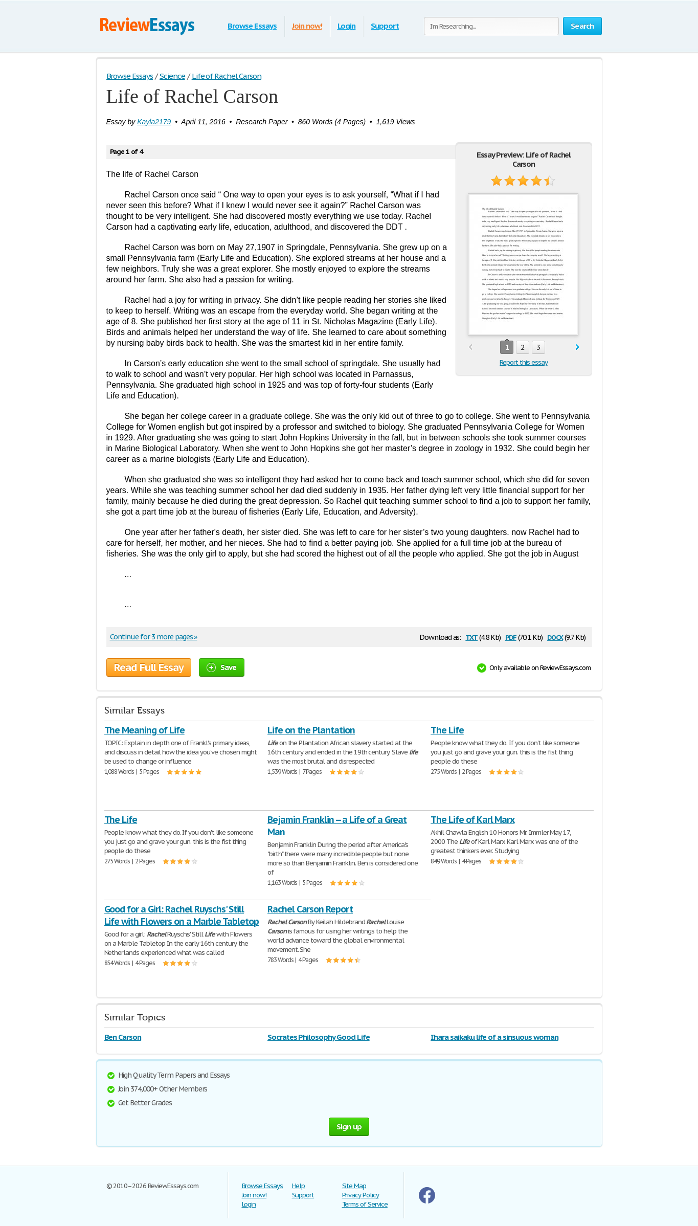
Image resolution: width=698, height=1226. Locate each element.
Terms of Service (365, 1204)
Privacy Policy (360, 1195)
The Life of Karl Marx (472, 820)
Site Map (354, 1186)
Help (298, 1186)
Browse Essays (252, 26)
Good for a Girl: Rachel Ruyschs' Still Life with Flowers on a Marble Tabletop (181, 915)
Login (346, 26)
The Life (447, 730)
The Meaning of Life (144, 730)
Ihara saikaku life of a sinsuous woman (494, 1037)
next (577, 347)
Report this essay (523, 362)
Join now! (307, 26)
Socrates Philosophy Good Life (318, 1037)
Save (222, 667)
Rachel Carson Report (310, 909)
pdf (510, 636)
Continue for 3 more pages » (153, 636)
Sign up (349, 1126)
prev (470, 347)
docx (555, 636)
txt (471, 636)
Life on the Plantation (311, 730)
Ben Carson (123, 1037)
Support (385, 26)
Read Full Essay (149, 667)
